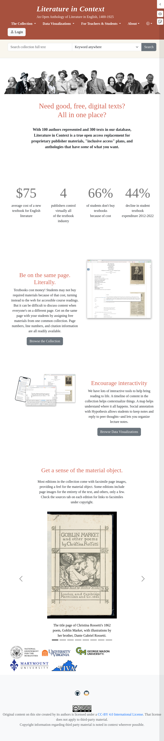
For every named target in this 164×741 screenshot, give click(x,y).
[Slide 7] (101, 640)
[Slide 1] (55, 640)
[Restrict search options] (107, 47)
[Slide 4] (78, 640)
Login (16, 32)
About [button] (132, 23)
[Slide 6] (93, 640)
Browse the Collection (44, 341)
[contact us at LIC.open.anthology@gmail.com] (87, 692)
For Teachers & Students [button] (99, 23)
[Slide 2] (63, 640)
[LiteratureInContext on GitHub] (78, 692)
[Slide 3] (70, 640)
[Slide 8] (109, 640)
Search (149, 47)
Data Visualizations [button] (57, 23)
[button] (149, 23)
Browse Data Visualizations (119, 432)
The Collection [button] (22, 23)
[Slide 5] (86, 640)
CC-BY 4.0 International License (120, 714)
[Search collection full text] (40, 47)
